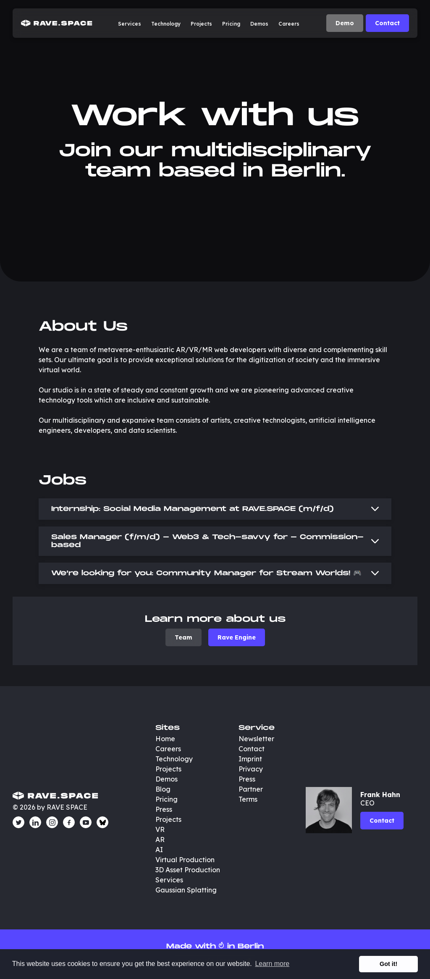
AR (160, 839)
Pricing (231, 24)
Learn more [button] (272, 963)
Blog (162, 789)
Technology (166, 24)
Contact (387, 23)
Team (183, 637)
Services (129, 24)
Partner (251, 789)
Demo (345, 23)
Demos (259, 24)
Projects (201, 24)
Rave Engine (237, 637)
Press (163, 809)
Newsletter (256, 738)
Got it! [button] (388, 964)
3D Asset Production (188, 870)
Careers (288, 24)
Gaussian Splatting (186, 890)
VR (160, 829)
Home (165, 738)
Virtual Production (185, 859)
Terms (248, 799)
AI (159, 849)
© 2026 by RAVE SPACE (50, 807)
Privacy (251, 769)
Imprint (250, 759)
